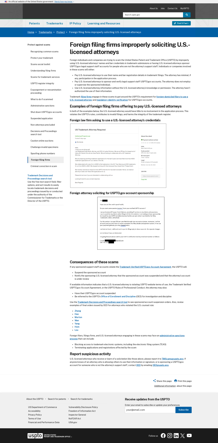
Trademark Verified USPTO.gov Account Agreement (145, 267)
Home (31, 32)
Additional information (165, 386)
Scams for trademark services (45, 77)
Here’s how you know (64, 2)
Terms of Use (34, 418)
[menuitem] (34, 23)
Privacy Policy (35, 415)
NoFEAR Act (75, 418)
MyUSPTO (184, 8)
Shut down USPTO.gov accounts (46, 112)
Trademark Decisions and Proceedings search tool (102, 302)
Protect (60, 32)
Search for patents (57, 399)
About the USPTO (34, 399)
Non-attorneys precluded (43, 125)
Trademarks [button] (54, 23)
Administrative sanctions (42, 105)
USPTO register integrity (42, 83)
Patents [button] (34, 23)
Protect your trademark (42, 58)
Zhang (78, 311)
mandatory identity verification (112, 100)
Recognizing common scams (44, 51)
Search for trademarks (81, 399)
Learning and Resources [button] (104, 23)
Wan (77, 320)
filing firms (86, 97)
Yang (77, 323)
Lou (76, 330)
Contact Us (172, 8)
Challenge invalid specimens (44, 147)
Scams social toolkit (40, 64)
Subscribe (183, 410)
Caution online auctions (42, 141)
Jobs (163, 8)
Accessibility (34, 411)
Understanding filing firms (43, 70)
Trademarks (45, 32)
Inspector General (77, 415)
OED (138, 365)
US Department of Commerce (42, 407)
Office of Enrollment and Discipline (118, 296)
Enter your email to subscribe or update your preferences (152, 405)
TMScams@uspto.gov (172, 359)
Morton (78, 317)
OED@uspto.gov (161, 365)
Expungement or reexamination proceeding (46, 91)
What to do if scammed (42, 99)
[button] (162, 381)
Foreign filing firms (40, 160)
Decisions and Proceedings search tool (44, 133)
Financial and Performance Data (43, 422)
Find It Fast (181, 23)
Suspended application (42, 118)
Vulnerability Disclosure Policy (83, 407)
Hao (77, 314)
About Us (154, 8)
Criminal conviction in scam (44, 166)
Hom (77, 327)
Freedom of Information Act (82, 411)
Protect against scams (39, 45)
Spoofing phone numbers (43, 153)
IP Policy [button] (75, 23)
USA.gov (73, 422)
